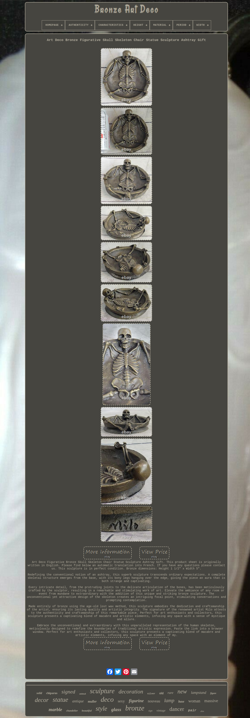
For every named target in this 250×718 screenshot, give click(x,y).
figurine (136, 700)
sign (150, 710)
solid (39, 693)
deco (107, 699)
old (161, 693)
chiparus (52, 693)
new (182, 691)
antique (78, 701)
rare (170, 693)
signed (68, 692)
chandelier (72, 710)
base (181, 701)
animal (82, 693)
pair (192, 710)
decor (42, 699)
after (202, 711)
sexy (121, 701)
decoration (131, 691)
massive (211, 700)
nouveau (154, 701)
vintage (160, 710)
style (101, 708)
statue (60, 699)
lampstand (198, 693)
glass (116, 709)
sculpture (102, 691)
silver (151, 693)
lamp (169, 700)
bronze (134, 708)
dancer (177, 709)
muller (92, 701)
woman (194, 701)
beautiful (87, 710)
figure (213, 693)
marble (55, 709)
